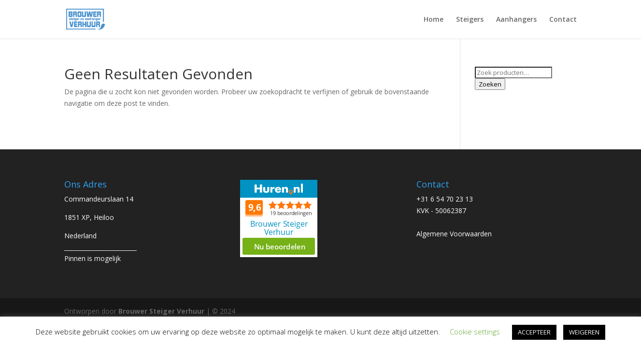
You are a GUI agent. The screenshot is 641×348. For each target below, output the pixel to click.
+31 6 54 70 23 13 (444, 198)
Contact (563, 20)
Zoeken (490, 84)
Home (433, 20)
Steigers (470, 20)
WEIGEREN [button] (584, 332)
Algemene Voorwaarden (454, 233)
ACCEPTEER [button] (534, 332)
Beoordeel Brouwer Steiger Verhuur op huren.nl (278, 218)
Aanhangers (516, 20)
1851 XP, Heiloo (89, 217)
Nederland (80, 235)
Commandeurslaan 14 (98, 198)
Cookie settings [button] (475, 331)
